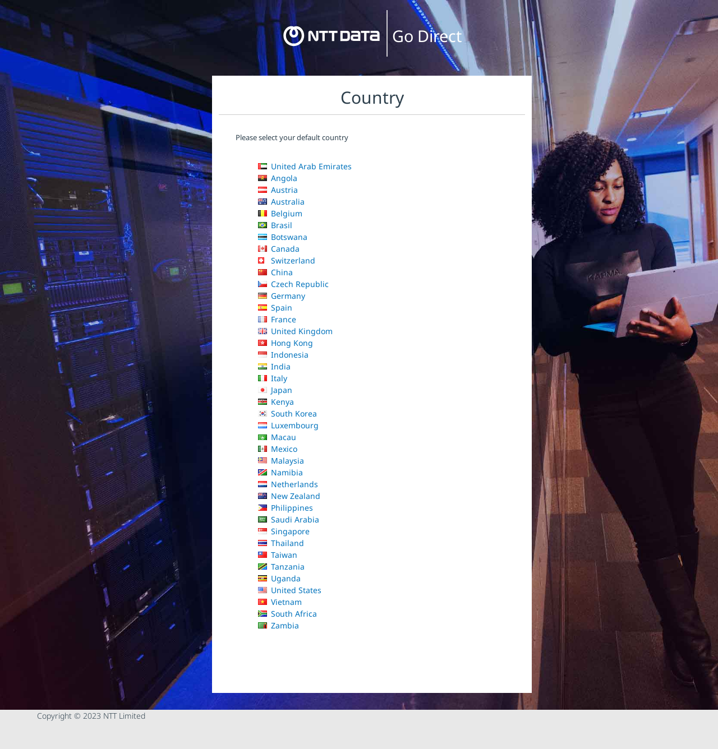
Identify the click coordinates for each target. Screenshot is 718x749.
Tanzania (281, 566)
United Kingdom (295, 331)
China (275, 272)
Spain (275, 307)
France (277, 319)
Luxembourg (288, 425)
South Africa (287, 613)
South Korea (287, 413)
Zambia (278, 625)
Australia (281, 201)
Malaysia (281, 460)
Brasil (275, 225)
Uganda (279, 578)
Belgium (280, 213)
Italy (272, 378)
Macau (277, 437)
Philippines (285, 507)
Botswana (282, 237)
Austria (278, 189)
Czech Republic (293, 284)
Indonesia (283, 354)
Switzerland (286, 260)
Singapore (284, 531)
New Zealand (289, 496)
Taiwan (277, 554)
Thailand (281, 543)
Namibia (280, 472)
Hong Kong (285, 342)
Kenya (276, 401)
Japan (275, 390)
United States (289, 590)
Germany (281, 295)
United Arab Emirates (305, 166)
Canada (279, 248)
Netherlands (288, 484)
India (274, 366)
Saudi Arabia (288, 519)
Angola (277, 178)
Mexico (277, 448)
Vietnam (280, 602)
